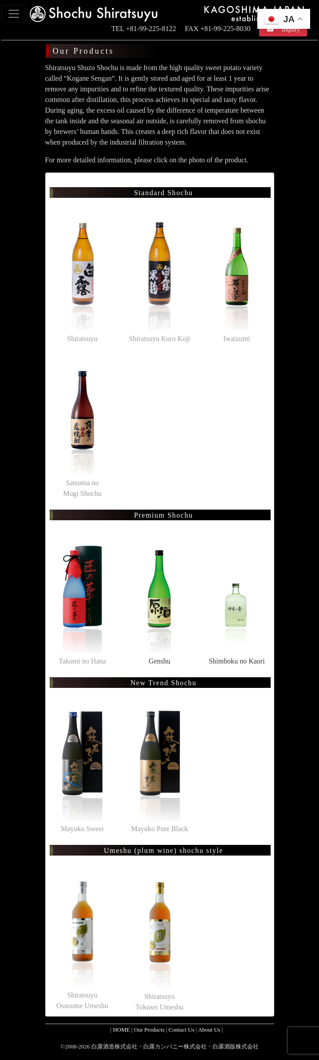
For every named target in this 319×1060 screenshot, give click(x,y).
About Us (209, 1029)
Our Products (149, 1029)
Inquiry (286, 29)
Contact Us (181, 1029)
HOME (121, 1029)
